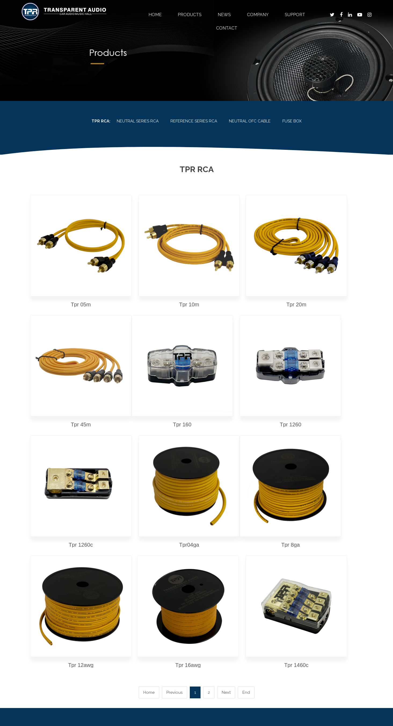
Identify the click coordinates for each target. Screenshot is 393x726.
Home (155, 14)
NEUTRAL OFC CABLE (250, 121)
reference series (132, 575)
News (224, 14)
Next (226, 499)
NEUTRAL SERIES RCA (138, 121)
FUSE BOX (291, 121)
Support (295, 14)
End (246, 499)
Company (258, 14)
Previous (174, 499)
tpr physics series (134, 567)
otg (120, 607)
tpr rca (124, 591)
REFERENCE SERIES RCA (193, 121)
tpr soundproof (132, 599)
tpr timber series (133, 559)
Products (190, 14)
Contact (226, 28)
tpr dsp (124, 583)
